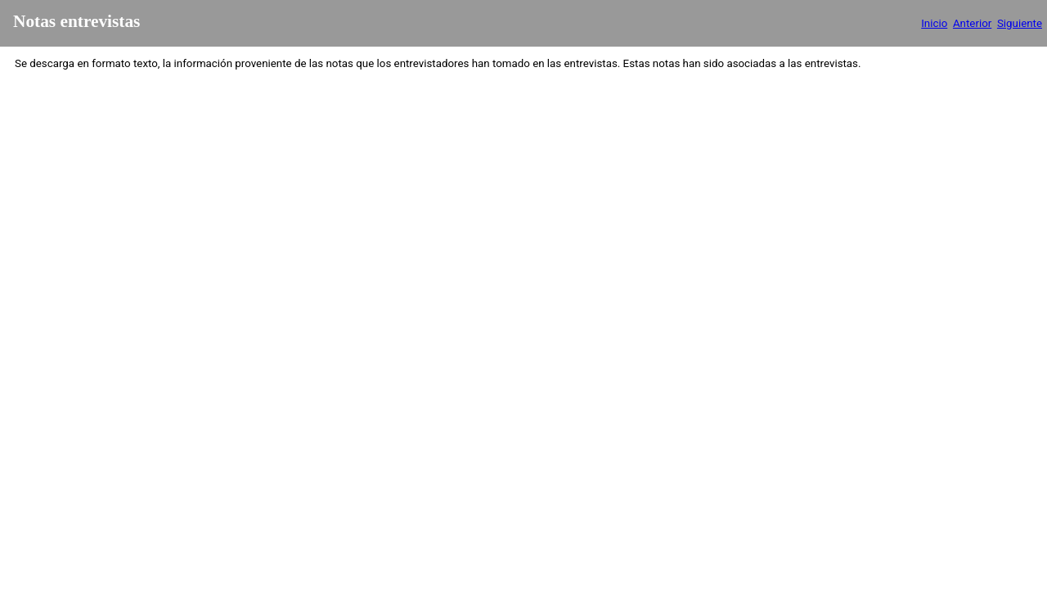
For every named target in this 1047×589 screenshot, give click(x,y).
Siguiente (1019, 23)
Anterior (972, 23)
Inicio (934, 23)
